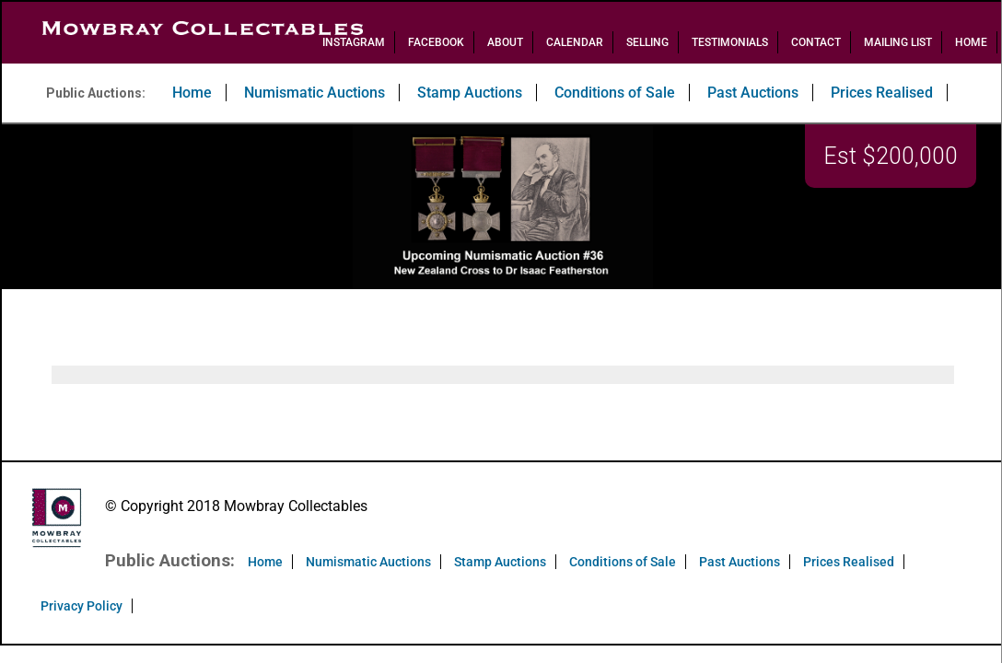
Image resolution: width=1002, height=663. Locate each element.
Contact (816, 42)
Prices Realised (882, 92)
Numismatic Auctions (314, 92)
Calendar (574, 42)
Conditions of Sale (614, 92)
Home (971, 42)
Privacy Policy (81, 606)
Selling (647, 42)
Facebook (436, 42)
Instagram (353, 42)
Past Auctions (752, 92)
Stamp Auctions (469, 92)
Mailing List (898, 42)
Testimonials (730, 42)
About (505, 42)
